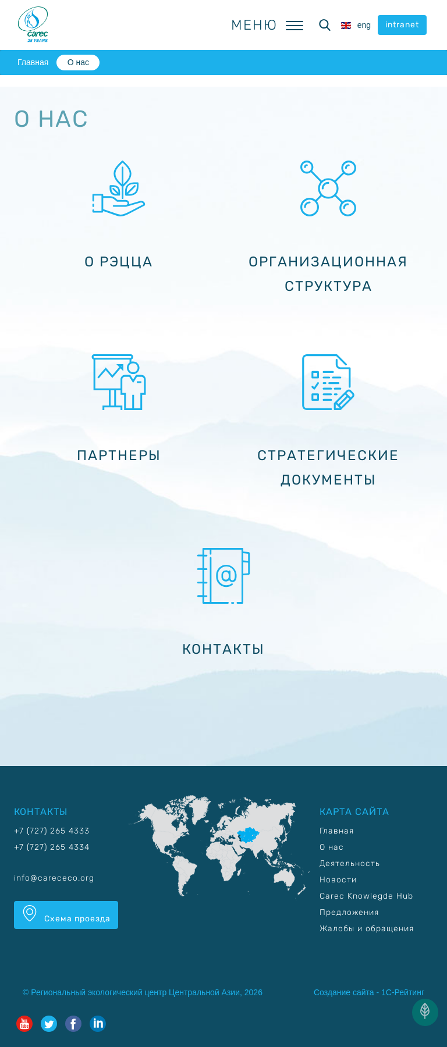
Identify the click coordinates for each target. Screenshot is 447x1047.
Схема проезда (66, 914)
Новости (338, 880)
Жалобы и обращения (367, 929)
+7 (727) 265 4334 (52, 847)
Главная (32, 62)
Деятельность (350, 863)
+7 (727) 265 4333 (52, 831)
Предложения (349, 912)
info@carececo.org (54, 878)
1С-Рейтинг (402, 992)
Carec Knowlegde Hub (366, 896)
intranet (402, 25)
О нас (78, 62)
